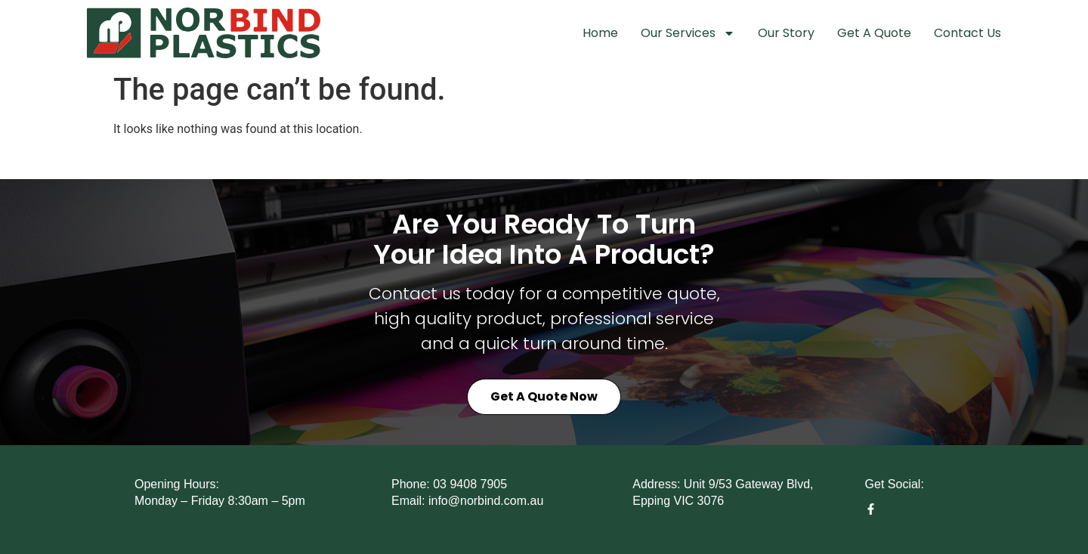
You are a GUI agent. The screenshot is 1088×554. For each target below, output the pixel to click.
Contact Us (967, 33)
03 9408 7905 (470, 484)
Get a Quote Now (544, 396)
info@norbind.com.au (485, 500)
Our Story (786, 33)
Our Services (688, 33)
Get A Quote (874, 33)
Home (600, 33)
